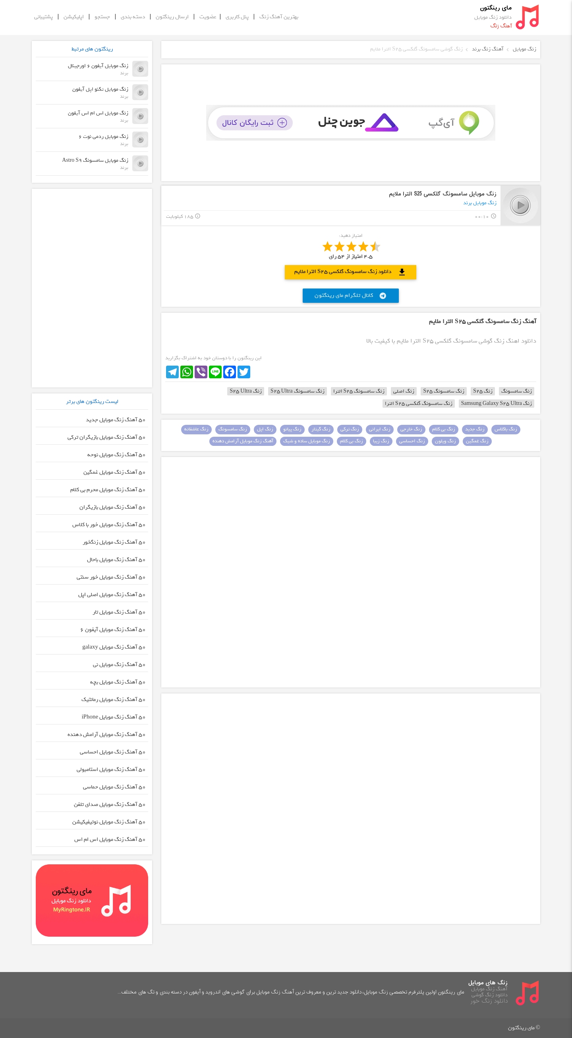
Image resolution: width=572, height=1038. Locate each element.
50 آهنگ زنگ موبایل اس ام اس (110, 839)
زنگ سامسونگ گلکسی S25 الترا (418, 403)
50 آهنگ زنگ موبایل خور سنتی (111, 577)
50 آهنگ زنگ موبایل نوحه (116, 454)
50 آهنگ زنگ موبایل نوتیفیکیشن (109, 822)
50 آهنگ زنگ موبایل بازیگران (112, 507)
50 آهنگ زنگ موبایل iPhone (113, 717)
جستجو (102, 16)
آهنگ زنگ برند (488, 49)
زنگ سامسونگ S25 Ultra (298, 391)
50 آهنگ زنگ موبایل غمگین (114, 472)
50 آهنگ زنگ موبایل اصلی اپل (112, 594)
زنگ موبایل (524, 49)
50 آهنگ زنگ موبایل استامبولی (111, 769)
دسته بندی (133, 16)
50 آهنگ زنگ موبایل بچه (118, 682)
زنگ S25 (483, 391)
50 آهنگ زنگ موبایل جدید (116, 419)
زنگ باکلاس (506, 429)
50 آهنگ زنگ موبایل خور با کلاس (109, 524)
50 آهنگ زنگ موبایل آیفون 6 (113, 629)
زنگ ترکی (349, 429)
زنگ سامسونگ (516, 391)
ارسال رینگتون (172, 16)
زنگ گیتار (320, 429)
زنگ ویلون (445, 441)
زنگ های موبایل (488, 983)
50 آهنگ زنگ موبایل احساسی (113, 752)
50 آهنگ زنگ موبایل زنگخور (114, 542)
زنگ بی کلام (443, 429)
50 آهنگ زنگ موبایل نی (119, 664)
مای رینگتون (496, 8)
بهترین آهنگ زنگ (278, 16)
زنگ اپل (265, 429)
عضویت (207, 16)
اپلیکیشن (74, 16)
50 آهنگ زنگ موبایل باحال (116, 559)
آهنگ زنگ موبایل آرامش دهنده (243, 441)
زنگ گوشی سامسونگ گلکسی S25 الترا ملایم (416, 49)
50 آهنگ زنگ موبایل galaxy (114, 647)
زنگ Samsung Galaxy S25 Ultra (496, 403)
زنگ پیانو (292, 429)
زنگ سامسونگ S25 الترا (359, 391)
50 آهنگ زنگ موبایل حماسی (114, 787)
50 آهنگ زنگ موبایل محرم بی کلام (108, 489)
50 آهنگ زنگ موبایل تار (119, 612)
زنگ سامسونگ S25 (443, 391)
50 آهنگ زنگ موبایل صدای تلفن (110, 804)
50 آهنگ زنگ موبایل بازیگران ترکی (107, 437)
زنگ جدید (475, 429)
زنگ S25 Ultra (246, 391)
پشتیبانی (43, 16)
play (521, 205)
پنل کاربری (237, 16)
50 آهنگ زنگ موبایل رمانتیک (113, 699)
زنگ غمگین (477, 441)
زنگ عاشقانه (196, 429)
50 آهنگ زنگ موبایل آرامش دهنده (107, 734)
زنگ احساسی (412, 441)
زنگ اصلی (403, 391)
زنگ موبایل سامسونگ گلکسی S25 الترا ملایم (443, 194)
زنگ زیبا (381, 441)
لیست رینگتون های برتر (92, 401)
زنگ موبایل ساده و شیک (306, 441)
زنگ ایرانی (379, 429)
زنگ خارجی (411, 429)
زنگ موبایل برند (480, 203)
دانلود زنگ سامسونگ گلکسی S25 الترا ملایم (350, 272)
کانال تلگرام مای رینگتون (351, 296)
